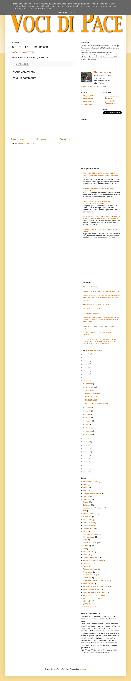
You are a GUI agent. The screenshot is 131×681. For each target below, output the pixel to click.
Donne (85, 502)
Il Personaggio (88, 537)
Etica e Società (89, 514)
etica (85, 511)
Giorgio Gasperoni (103, 72)
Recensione (87, 572)
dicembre (89, 384)
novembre (90, 387)
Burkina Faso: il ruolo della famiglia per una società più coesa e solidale (99, 202)
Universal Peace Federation (93, 592)
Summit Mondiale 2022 (92, 589)
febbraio (89, 431)
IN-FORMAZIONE (90, 543)
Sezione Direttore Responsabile (95, 587)
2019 (86, 377)
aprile (88, 424)
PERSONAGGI (91, 397)
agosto (88, 411)
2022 (86, 367)
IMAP (85, 540)
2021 (86, 371)
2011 (86, 458)
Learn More (62, 12)
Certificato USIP (89, 105)
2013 (86, 452)
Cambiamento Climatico (92, 493)
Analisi (85, 488)
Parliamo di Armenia (92, 393)
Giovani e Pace (89, 525)
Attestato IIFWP (89, 99)
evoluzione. (87, 517)
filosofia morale (89, 523)
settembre (90, 407)
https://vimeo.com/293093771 (23, 52)
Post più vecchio (66, 139)
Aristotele (86, 490)
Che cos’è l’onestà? (90, 287)
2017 (86, 438)
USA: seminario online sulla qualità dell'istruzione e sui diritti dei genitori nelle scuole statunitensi (101, 217)
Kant (85, 549)
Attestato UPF (88, 96)
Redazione (87, 578)
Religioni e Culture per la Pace (94, 581)
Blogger (82, 669)
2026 (86, 354)
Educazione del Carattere (92, 508)
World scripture (89, 607)
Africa (85, 485)
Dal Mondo (87, 499)
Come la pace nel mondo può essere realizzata (101, 291)
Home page (41, 139)
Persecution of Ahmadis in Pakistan (96, 304)
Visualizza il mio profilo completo (93, 86)
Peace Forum (88, 563)
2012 (86, 455)
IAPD (85, 531)
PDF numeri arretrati (95, 350)
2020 (86, 374)
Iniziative (86, 546)
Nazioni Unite (88, 552)
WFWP (85, 604)
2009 (86, 465)
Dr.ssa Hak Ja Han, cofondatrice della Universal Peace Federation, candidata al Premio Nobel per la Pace (101, 175)
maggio (89, 421)
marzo (88, 427)
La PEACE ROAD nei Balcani (96, 403)
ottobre (89, 390)
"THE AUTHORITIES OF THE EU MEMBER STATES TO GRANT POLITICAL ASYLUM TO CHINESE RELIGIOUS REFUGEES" (100, 341)
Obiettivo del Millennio (91, 557)
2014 (86, 448)
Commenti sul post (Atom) (28, 143)
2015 (86, 445)
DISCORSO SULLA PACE (93, 309)
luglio (88, 414)
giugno (88, 417)
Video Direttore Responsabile (110, 102)
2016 (86, 442)
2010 (86, 462)
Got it (72, 12)
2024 (86, 361)
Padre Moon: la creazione (93, 560)
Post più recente (17, 139)
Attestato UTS (88, 102)
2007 (86, 472)
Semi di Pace (88, 584)
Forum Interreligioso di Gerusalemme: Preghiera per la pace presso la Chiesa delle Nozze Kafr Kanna (101, 298)
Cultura (86, 496)
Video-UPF (87, 601)
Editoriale (86, 505)
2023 (86, 364)
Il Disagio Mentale (90, 534)
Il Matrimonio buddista (91, 313)
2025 (86, 357)
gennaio (89, 434)
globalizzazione (89, 528)
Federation (87, 520)
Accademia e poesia (90, 482)
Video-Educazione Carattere (112, 97)
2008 (86, 468)
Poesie (85, 566)
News (85, 555)
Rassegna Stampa (90, 569)
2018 (86, 381)
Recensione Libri (89, 575)
